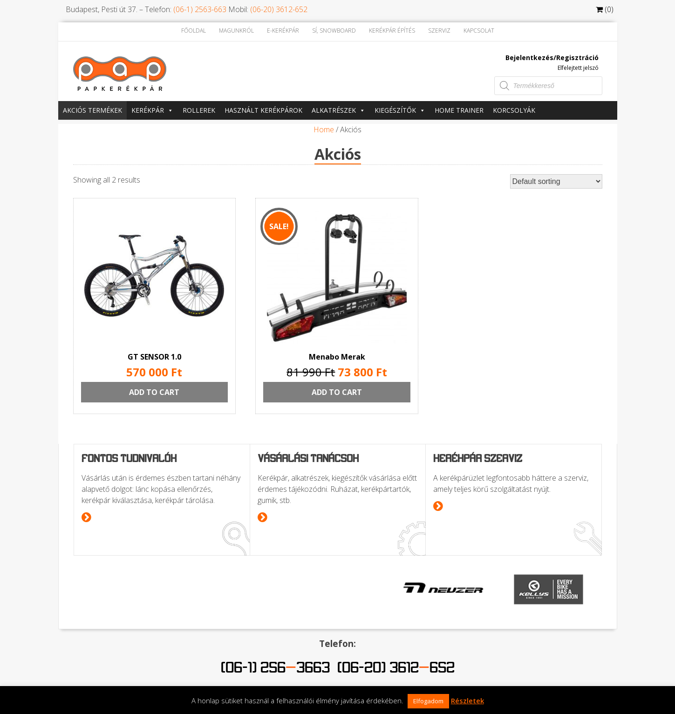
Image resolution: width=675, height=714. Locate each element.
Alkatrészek (338, 110)
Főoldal (193, 30)
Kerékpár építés (392, 30)
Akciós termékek (92, 110)
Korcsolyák (514, 110)
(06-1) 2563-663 (199, 9)
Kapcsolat (479, 30)
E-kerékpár (283, 30)
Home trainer (459, 110)
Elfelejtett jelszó (578, 68)
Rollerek (199, 110)
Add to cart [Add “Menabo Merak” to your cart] (337, 392)
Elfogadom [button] (428, 701)
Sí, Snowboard (334, 30)
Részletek (467, 700)
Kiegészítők (400, 110)
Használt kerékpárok (263, 110)
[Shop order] (556, 181)
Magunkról (236, 30)
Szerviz (439, 30)
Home (324, 129)
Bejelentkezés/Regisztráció (552, 57)
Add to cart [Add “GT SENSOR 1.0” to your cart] (154, 392)
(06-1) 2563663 (275, 667)
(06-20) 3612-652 (278, 9)
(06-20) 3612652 (396, 667)
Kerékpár (152, 110)
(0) (605, 9)
